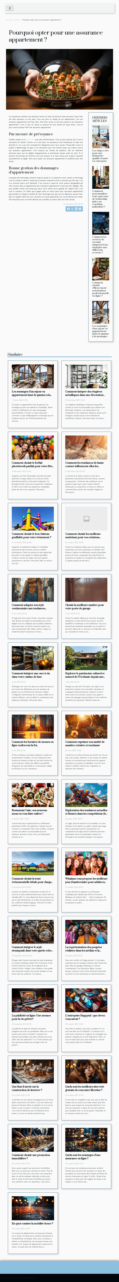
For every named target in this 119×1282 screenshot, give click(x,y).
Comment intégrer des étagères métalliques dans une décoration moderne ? (84, 395)
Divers (17, 19)
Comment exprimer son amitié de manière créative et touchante (84, 743)
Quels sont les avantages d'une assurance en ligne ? (82, 1157)
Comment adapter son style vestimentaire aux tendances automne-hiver (28, 609)
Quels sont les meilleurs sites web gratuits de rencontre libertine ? (84, 1088)
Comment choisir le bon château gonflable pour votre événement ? (31, 535)
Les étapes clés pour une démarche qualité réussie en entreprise (100, 156)
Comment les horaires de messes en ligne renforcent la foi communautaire (32, 745)
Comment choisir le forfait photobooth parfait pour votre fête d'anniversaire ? (32, 466)
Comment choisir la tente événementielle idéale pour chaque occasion (32, 882)
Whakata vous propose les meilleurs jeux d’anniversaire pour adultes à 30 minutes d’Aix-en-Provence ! (86, 882)
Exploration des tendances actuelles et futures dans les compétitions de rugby (86, 814)
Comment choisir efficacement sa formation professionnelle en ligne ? (100, 289)
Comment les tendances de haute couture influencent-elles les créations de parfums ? (84, 466)
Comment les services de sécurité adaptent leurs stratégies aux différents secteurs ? (100, 244)
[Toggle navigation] (10, 8)
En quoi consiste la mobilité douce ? (32, 1223)
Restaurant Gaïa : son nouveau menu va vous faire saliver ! (29, 812)
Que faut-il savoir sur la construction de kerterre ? (27, 1088)
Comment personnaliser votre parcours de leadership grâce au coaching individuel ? (100, 199)
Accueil (9, 19)
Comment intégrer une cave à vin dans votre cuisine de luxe (31, 675)
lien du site (30, 139)
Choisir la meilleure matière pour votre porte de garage (84, 607)
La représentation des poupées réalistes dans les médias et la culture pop (83, 951)
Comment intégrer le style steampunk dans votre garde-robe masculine (31, 951)
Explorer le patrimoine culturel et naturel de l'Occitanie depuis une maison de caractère (84, 677)
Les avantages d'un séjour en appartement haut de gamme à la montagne (100, 331)
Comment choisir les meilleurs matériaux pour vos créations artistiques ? (82, 537)
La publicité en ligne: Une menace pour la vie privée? (31, 1017)
